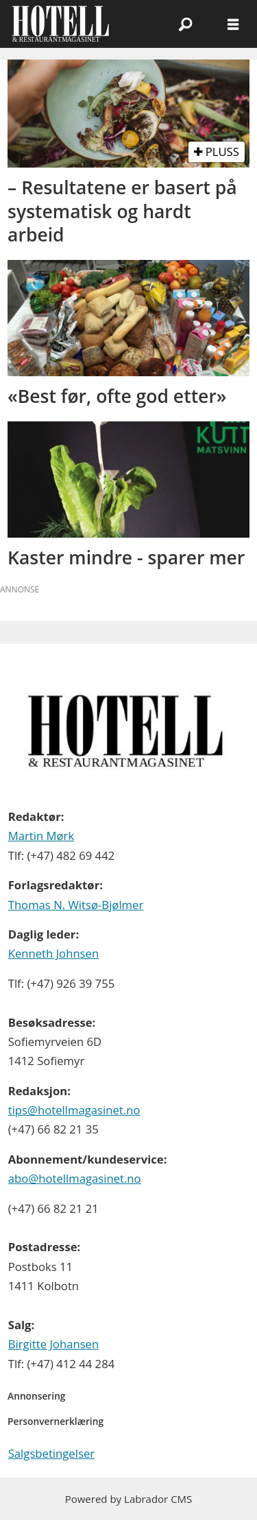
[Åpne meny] (233, 24)
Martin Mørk (41, 835)
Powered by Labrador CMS (129, 1499)
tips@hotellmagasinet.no (74, 1110)
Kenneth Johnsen (53, 953)
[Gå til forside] (61, 23)
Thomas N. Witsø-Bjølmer (76, 905)
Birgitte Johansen (53, 1344)
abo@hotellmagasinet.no (74, 1178)
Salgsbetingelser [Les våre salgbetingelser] (51, 1453)
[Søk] (185, 24)
